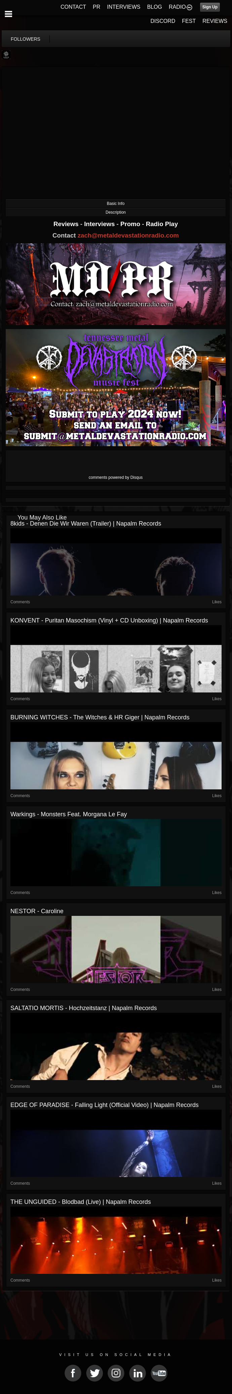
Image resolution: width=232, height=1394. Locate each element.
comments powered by (116, 477)
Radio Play (162, 223)
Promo (131, 223)
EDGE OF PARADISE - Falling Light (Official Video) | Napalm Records (104, 1105)
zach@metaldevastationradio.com (128, 235)
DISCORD (163, 21)
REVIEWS (214, 21)
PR (96, 7)
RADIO (177, 7)
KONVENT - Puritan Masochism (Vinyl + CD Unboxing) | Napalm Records (109, 620)
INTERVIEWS (123, 7)
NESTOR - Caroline (37, 911)
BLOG (154, 7)
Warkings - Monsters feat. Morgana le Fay (68, 814)
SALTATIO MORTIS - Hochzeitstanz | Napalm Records (83, 1008)
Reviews (66, 223)
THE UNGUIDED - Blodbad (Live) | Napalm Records (80, 1202)
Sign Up (210, 7)
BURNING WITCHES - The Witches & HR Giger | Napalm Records (99, 717)
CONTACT (73, 7)
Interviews (100, 223)
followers (25, 39)
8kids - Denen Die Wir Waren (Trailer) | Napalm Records (85, 523)
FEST (189, 21)
